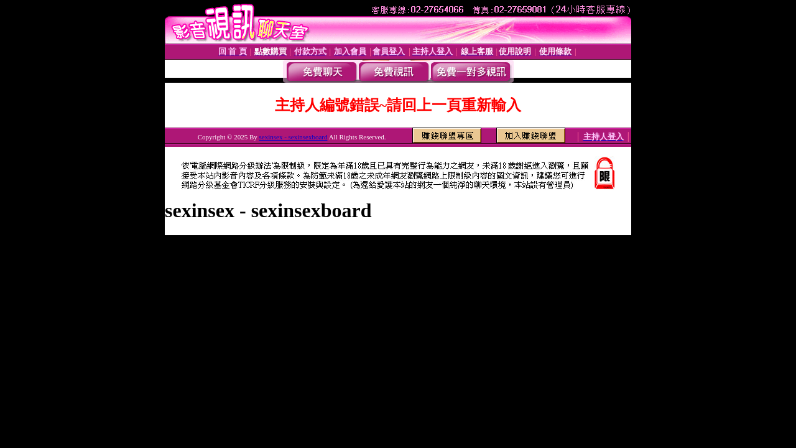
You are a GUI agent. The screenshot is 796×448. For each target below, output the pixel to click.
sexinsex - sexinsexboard (293, 137)
